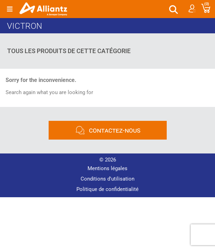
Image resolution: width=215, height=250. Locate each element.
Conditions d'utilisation (107, 179)
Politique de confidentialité (107, 189)
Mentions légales (107, 168)
